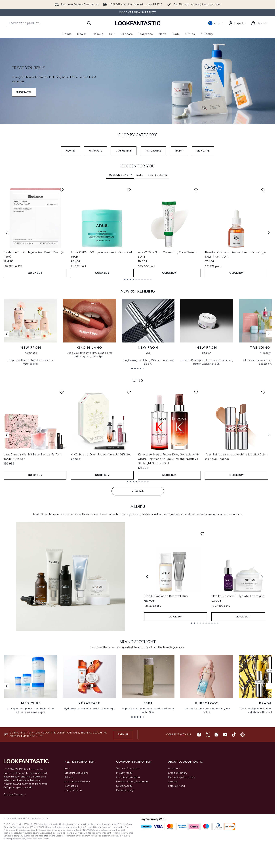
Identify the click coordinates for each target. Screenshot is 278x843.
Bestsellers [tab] (157, 174)
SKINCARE (203, 150)
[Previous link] (6, 334)
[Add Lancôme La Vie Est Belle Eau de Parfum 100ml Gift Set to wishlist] (61, 392)
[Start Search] (89, 23)
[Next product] (262, 576)
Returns (68, 777)
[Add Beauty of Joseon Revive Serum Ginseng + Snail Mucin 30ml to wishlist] (263, 190)
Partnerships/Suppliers (181, 777)
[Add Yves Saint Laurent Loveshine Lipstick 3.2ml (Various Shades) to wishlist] (263, 392)
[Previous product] (147, 576)
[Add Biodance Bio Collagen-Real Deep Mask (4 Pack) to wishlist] (61, 190)
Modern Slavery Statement (132, 781)
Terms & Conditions (128, 768)
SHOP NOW (23, 92)
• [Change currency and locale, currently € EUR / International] (215, 23)
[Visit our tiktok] (233, 734)
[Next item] (269, 233)
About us (173, 768)
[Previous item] (6, 233)
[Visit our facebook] (199, 734)
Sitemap (173, 781)
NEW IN (70, 150)
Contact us (71, 785)
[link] (236, 23)
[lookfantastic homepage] (137, 23)
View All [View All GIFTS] (138, 491)
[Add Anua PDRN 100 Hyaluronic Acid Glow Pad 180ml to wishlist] (129, 190)
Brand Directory (177, 772)
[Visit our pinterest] (242, 734)
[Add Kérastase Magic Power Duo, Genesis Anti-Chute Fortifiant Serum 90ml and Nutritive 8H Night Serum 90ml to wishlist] (196, 392)
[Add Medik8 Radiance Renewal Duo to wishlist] (202, 533)
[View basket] (259, 23)
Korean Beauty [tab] (120, 174)
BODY (179, 150)
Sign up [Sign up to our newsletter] (123, 734)
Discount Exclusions (76, 772)
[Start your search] (49, 23)
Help (67, 768)
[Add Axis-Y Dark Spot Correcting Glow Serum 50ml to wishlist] (196, 190)
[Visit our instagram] (216, 734)
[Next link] (269, 334)
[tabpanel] (138, 232)
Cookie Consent (15, 794)
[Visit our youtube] (225, 734)
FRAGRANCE (154, 150)
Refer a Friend (176, 785)
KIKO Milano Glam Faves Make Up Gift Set (101, 454)
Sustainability (124, 785)
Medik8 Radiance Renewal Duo (166, 596)
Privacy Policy (124, 772)
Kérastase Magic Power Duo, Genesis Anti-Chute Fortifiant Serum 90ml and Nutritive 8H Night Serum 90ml (168, 459)
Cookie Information (128, 777)
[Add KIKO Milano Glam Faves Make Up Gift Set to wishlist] (129, 392)
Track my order (73, 790)
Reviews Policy (125, 790)
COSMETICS (124, 150)
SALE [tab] (140, 174)
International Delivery (77, 781)
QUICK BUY (35, 272)
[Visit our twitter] (207, 734)
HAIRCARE (95, 150)
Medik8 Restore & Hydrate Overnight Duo (241, 596)
